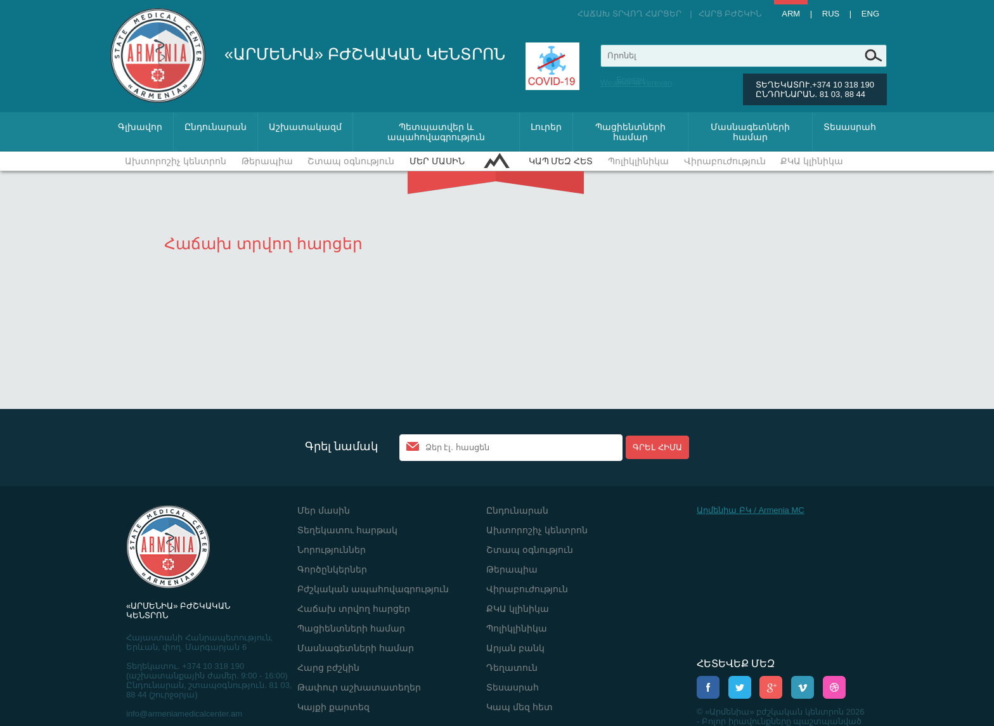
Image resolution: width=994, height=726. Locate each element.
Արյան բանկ (515, 648)
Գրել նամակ (341, 446)
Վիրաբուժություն (725, 161)
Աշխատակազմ (305, 127)
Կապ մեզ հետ (561, 161)
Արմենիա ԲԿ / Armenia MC (750, 510)
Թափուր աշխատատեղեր (359, 687)
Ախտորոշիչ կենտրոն (175, 161)
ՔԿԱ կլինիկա (811, 161)
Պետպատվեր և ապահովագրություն (436, 132)
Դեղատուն (512, 668)
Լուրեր (546, 127)
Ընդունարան (215, 127)
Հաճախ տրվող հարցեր (629, 13)
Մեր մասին (437, 161)
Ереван (630, 79)
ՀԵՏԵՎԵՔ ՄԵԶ (736, 663)
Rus (830, 13)
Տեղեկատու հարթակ (347, 530)
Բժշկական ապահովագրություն (373, 589)
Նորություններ (331, 550)
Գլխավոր (140, 127)
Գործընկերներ (332, 569)
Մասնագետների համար (750, 132)
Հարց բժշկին (730, 13)
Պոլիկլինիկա (638, 161)
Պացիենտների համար (630, 132)
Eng (870, 13)
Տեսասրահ (849, 127)
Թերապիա (267, 161)
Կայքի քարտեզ (333, 707)
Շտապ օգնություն (350, 161)
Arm (791, 13)
